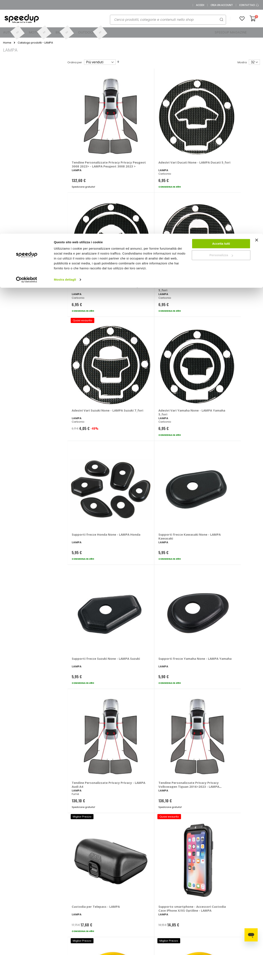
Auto (138, 896)
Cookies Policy (42, 920)
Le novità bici (172, 900)
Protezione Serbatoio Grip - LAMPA (136, 724)
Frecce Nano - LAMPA (184, 465)
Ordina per (74, 62)
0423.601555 (53, 886)
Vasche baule (239, 900)
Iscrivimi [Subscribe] (131, 832)
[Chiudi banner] (256, 8)
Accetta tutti (221, 10)
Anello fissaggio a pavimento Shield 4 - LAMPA (232, 640)
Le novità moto (174, 893)
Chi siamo (39, 893)
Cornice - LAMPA (132, 636)
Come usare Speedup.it (107, 894)
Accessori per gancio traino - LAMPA (184, 553)
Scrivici (73, 900)
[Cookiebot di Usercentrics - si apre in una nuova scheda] (27, 46)
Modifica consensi (45, 927)
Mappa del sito (43, 907)
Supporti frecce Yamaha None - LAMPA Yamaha (137, 298)
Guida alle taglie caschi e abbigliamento (175, 909)
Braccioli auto (209, 893)
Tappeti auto (238, 907)
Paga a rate (106, 916)
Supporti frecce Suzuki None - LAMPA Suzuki (89, 296)
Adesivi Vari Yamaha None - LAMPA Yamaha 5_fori (137, 213)
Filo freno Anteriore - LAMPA (232, 467)
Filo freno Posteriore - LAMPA (89, 553)
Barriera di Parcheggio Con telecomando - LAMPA (185, 384)
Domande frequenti (82, 893)
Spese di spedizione (112, 902)
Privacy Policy (42, 913)
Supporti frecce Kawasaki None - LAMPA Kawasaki (229, 213)
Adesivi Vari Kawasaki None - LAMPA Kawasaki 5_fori (233, 128)
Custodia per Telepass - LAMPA (89, 382)
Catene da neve (241, 886)
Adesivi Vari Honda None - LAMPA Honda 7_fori (184, 128)
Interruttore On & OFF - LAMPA (233, 724)
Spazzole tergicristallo (245, 893)
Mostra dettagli (65, 46)
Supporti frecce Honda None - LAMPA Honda (185, 211)
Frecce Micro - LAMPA (136, 465)
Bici (137, 909)
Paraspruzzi (81, 465)
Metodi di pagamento (113, 886)
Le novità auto (173, 886)
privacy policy (156, 822)
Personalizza (221, 21)
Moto (138, 902)
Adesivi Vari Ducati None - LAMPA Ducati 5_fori (136, 128)
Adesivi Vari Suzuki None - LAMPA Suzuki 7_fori (88, 213)
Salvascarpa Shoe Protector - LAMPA (182, 638)
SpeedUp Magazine (46, 900)
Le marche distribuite (142, 887)
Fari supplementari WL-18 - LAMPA (86, 638)
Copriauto (207, 900)
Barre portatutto (211, 886)
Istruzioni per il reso (111, 909)
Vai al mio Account (81, 886)
